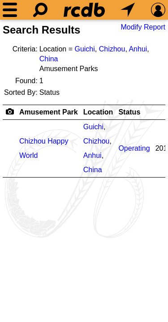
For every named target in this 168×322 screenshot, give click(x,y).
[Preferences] (158, 10)
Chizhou (112, 49)
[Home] (84, 10)
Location (98, 112)
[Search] (40, 10)
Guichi (84, 49)
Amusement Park (48, 112)
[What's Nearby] (128, 10)
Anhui (138, 49)
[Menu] (10, 10)
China (48, 59)
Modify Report (143, 27)
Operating (134, 148)
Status (129, 112)
